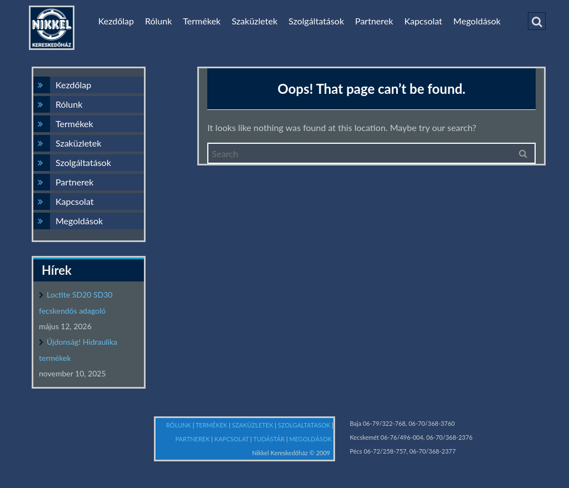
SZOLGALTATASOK (305, 425)
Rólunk (158, 21)
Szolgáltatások (316, 21)
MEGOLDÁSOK (311, 438)
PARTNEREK (194, 438)
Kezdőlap (116, 21)
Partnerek (374, 21)
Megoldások (477, 21)
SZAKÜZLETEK (253, 425)
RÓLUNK (179, 425)
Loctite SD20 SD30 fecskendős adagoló (75, 302)
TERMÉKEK (212, 425)
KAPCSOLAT (232, 438)
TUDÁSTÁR (269, 438)
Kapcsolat (423, 21)
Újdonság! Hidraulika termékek (78, 350)
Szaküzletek (254, 21)
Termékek (202, 21)
